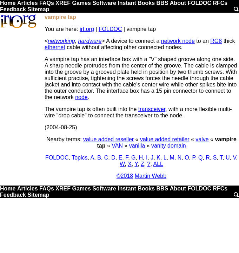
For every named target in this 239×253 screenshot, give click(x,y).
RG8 (216, 41)
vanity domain (168, 146)
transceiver (151, 109)
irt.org (87, 29)
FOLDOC (199, 3)
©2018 (125, 176)
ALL (158, 164)
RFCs (220, 3)
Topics (79, 158)
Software (104, 3)
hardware (90, 41)
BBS (162, 3)
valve (201, 139)
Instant (127, 3)
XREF (63, 3)
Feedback (13, 9)
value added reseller (108, 139)
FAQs (46, 3)
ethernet (55, 47)
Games (81, 3)
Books (146, 3)
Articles (27, 3)
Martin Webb (150, 176)
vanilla (137, 146)
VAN (117, 146)
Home (7, 3)
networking (61, 41)
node (81, 97)
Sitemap (38, 9)
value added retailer (165, 139)
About (178, 3)
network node (178, 41)
